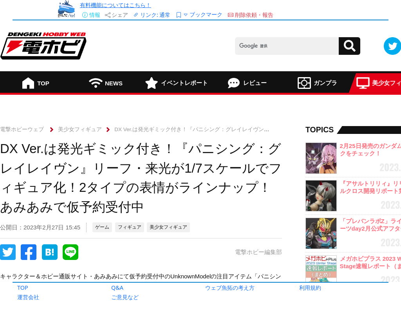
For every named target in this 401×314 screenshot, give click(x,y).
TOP (22, 287)
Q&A (117, 287)
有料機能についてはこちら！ (115, 5)
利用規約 (310, 287)
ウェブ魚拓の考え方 (230, 287)
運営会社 (28, 297)
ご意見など (125, 297)
